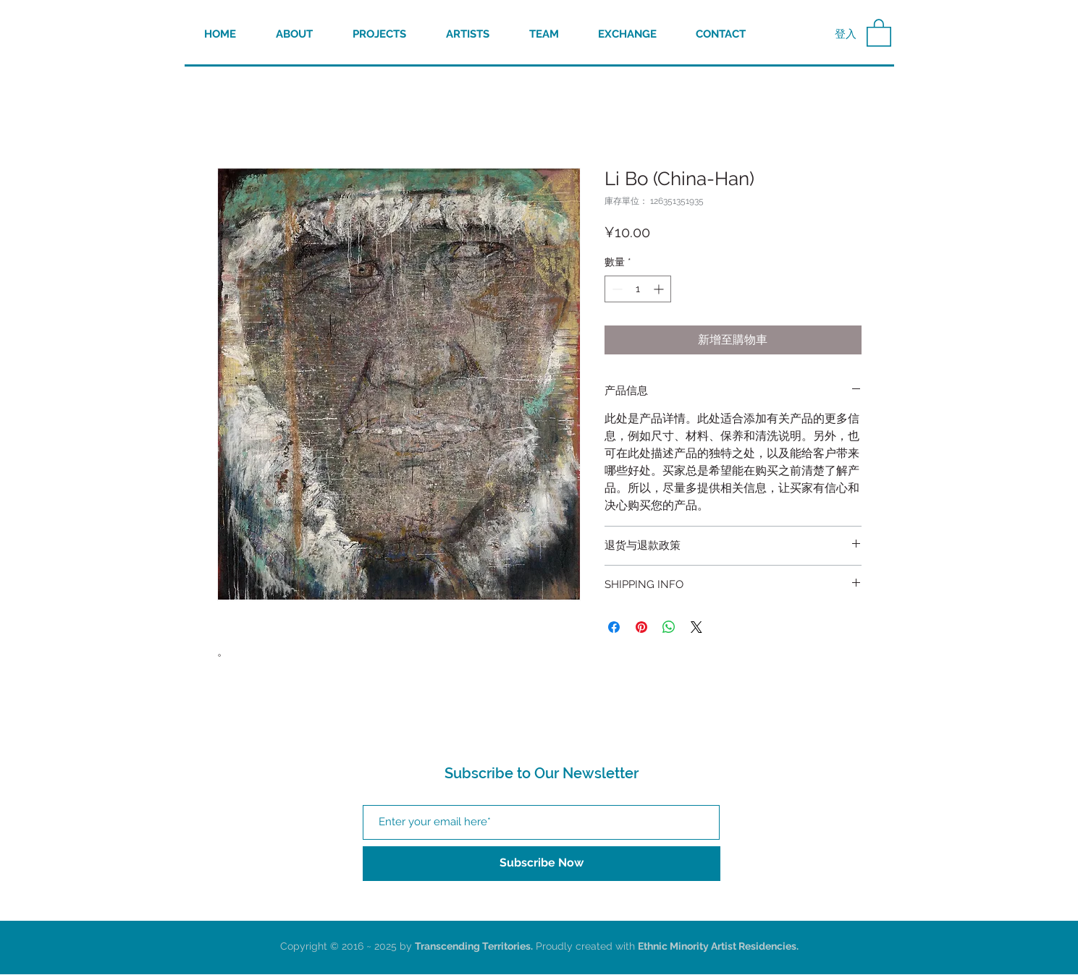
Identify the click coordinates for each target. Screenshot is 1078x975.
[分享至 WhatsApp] (669, 627)
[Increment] (660, 289)
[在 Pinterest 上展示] (641, 627)
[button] (879, 31)
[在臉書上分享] (614, 627)
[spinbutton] (638, 289)
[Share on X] (696, 627)
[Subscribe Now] (541, 863)
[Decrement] (616, 289)
